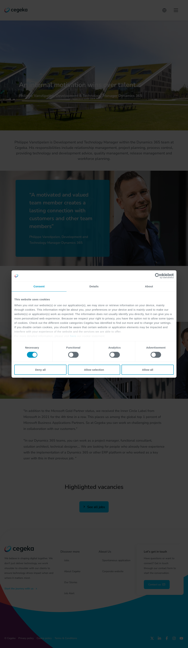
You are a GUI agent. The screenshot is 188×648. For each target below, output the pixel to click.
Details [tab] (94, 286)
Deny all (40, 369)
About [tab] (149, 286)
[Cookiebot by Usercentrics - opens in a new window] (158, 276)
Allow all (147, 369)
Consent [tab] (39, 286)
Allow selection (94, 369)
